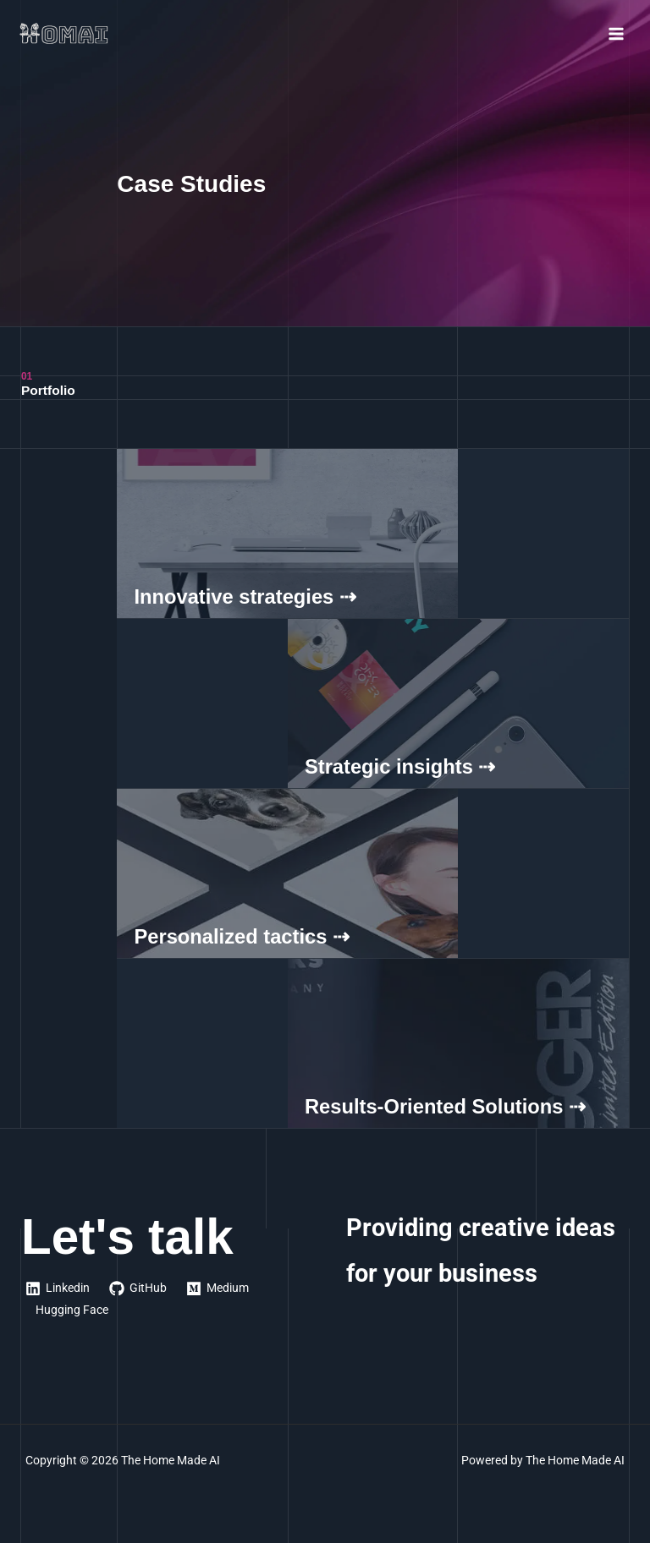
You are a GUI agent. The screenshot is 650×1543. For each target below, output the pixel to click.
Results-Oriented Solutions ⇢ (445, 1107)
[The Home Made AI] (67, 33)
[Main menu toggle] (616, 34)
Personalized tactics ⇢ (242, 937)
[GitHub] (138, 1288)
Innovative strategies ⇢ (244, 597)
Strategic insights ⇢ (400, 767)
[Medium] (218, 1288)
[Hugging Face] (69, 1310)
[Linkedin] (58, 1288)
